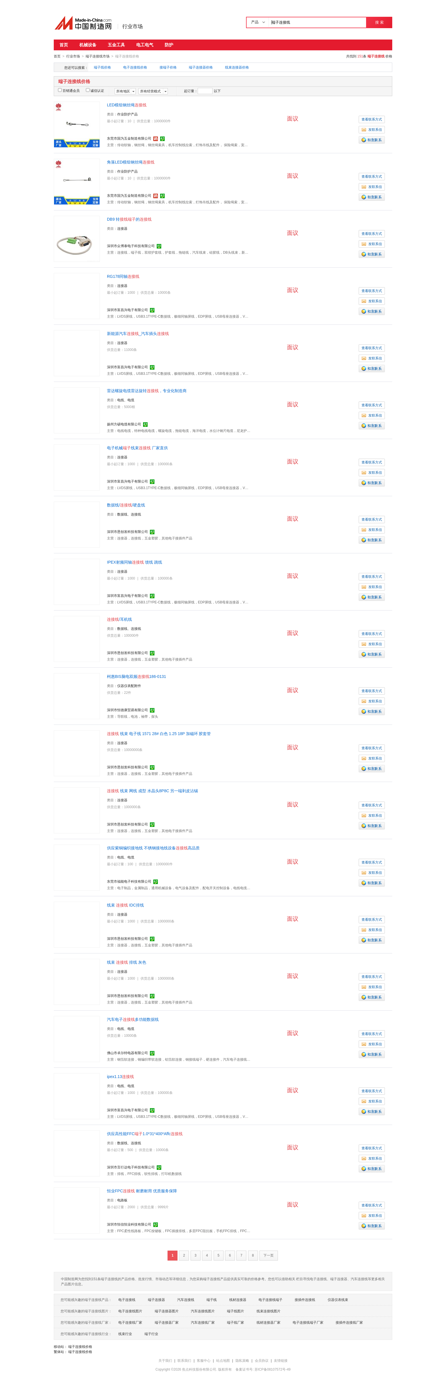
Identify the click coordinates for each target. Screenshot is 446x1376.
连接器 (122, 228)
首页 (63, 44)
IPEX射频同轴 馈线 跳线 (134, 562)
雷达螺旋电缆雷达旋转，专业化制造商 (147, 390)
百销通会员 (69, 90)
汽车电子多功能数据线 (133, 1019)
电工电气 (144, 44)
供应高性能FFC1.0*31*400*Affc (145, 1133)
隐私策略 (242, 1360)
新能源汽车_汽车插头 (138, 333)
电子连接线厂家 (130, 1322)
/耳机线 (119, 619)
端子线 (212, 1299)
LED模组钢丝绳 (126, 104)
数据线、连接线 (129, 514)
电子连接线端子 (270, 1299)
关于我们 (165, 1360)
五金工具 (116, 44)
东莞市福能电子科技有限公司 (129, 881)
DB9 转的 (129, 219)
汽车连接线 (185, 1299)
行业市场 (132, 26)
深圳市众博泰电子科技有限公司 (131, 246)
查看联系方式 (372, 119)
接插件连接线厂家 (349, 1322)
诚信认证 (95, 90)
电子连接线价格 (135, 67)
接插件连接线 (305, 1299)
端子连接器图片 (167, 1311)
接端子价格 (168, 67)
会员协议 (262, 1360)
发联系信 (372, 129)
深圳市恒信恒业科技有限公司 (129, 1224)
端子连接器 (156, 1299)
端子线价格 (102, 67)
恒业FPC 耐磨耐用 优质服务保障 (142, 1190)
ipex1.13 (120, 1076)
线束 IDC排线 (125, 905)
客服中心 (203, 1360)
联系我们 (184, 1360)
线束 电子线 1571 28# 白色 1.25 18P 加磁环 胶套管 (159, 733)
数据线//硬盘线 (126, 504)
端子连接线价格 (80, 1346)
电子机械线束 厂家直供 (137, 447)
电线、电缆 (125, 400)
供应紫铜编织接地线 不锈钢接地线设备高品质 (153, 847)
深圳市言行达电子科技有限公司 (131, 1167)
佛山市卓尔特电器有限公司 (127, 1053)
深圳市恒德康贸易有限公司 (127, 710)
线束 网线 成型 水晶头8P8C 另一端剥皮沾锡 (152, 790)
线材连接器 (237, 1299)
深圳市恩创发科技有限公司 (127, 531)
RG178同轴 (123, 276)
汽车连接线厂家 (203, 1322)
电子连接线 (126, 1299)
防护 (169, 44)
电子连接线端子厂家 (308, 1322)
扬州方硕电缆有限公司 (124, 424)
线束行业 (125, 1334)
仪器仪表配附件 (129, 686)
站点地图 (223, 1360)
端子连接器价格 (201, 67)
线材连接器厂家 (268, 1322)
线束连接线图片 (268, 1311)
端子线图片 (235, 1311)
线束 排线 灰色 (126, 962)
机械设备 (87, 44)
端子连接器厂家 (167, 1322)
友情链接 (281, 1360)
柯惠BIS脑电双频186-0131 (136, 676)
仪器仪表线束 (338, 1299)
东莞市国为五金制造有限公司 (129, 138)
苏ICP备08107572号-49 (273, 1369)
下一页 (268, 1255)
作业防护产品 (127, 114)
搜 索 (379, 22)
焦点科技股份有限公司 (199, 1369)
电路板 (122, 1200)
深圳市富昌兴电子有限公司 (127, 310)
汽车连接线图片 (203, 1311)
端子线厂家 (235, 1322)
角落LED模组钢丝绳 (130, 162)
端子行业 (151, 1334)
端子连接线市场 (98, 56)
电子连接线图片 (130, 1311)
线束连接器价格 (237, 67)
